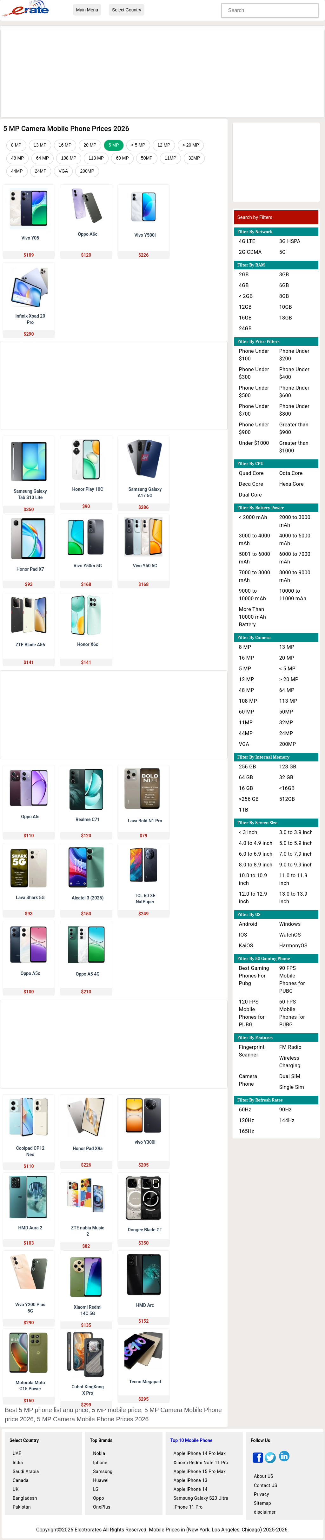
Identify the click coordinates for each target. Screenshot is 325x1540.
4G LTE (247, 241)
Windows (290, 924)
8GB (284, 296)
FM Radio (290, 1047)
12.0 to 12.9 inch (253, 898)
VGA (63, 171)
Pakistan (22, 1507)
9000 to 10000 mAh (252, 595)
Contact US (265, 1485)
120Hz (246, 1120)
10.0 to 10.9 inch (253, 879)
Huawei (101, 1480)
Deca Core (251, 484)
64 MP (42, 158)
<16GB (287, 788)
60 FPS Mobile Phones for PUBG (292, 1013)
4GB (244, 285)
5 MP (114, 145)
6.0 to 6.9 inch (256, 854)
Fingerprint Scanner (252, 1051)
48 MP (17, 158)
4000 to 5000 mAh (294, 539)
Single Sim (291, 1087)
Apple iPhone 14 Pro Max (200, 1453)
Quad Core (251, 473)
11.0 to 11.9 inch (293, 879)
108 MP (68, 158)
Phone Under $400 (294, 373)
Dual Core (250, 495)
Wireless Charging (290, 1062)
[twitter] (270, 1461)
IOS (243, 935)
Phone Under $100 (254, 355)
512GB (287, 799)
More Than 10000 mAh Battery (252, 617)
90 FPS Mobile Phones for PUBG (292, 979)
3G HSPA (290, 241)
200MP (87, 171)
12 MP (163, 145)
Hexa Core (291, 484)
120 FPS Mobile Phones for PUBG (252, 1013)
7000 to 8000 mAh (254, 576)
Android (248, 924)
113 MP (96, 158)
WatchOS (290, 935)
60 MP (122, 158)
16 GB (246, 788)
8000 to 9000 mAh (294, 576)
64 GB (246, 777)
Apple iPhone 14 (191, 1489)
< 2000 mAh (253, 517)
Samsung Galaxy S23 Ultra (201, 1498)
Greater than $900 (293, 428)
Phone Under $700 (254, 410)
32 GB (286, 777)
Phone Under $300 (254, 373)
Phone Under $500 (254, 391)
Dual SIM (290, 1076)
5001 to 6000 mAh (254, 558)
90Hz (285, 1110)
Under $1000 (254, 443)
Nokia (99, 1453)
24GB (245, 329)
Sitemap (262, 1503)
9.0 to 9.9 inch (296, 865)
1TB (244, 810)
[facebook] (257, 1461)
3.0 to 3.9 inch (296, 832)
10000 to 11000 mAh (292, 595)
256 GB (247, 767)
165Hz (246, 1131)
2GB (244, 275)
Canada (21, 1480)
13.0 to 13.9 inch (293, 898)
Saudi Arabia (26, 1471)
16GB (245, 318)
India (18, 1462)
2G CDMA (250, 252)
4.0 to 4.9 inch (256, 843)
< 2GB (246, 296)
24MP (41, 171)
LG (95, 1489)
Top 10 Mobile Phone (191, 1440)
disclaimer (264, 1512)
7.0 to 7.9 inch (296, 854)
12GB (245, 307)
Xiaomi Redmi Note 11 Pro (201, 1462)
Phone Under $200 (294, 355)
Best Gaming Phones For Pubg (254, 975)
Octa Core (291, 473)
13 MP (40, 145)
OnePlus (101, 1507)
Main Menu (87, 9)
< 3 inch (248, 832)
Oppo (98, 1498)
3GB (284, 275)
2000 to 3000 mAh (294, 521)
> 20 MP (190, 145)
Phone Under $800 (294, 410)
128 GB (287, 767)
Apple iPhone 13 (191, 1480)
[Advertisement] (162, 73)
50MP (147, 158)
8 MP (16, 145)
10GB (285, 307)
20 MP (89, 145)
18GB (285, 318)
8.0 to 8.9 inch (256, 865)
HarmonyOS (293, 946)
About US (263, 1476)
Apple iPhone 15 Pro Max (200, 1471)
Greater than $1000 (293, 447)
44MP (17, 171)
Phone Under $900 (254, 428)
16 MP (65, 145)
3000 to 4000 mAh (254, 539)
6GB (284, 285)
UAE (17, 1453)
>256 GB (249, 799)
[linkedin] (284, 1461)
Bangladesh (25, 1498)
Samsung (102, 1471)
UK (16, 1489)
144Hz (287, 1120)
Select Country (126, 9)
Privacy (261, 1494)
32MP (194, 158)
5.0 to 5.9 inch (296, 843)
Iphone (100, 1462)
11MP (170, 158)
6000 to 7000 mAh (294, 558)
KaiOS (246, 946)
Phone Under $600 (294, 391)
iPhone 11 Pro (188, 1507)
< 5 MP (138, 145)
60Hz (245, 1110)
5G (282, 252)
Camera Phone (248, 1080)
